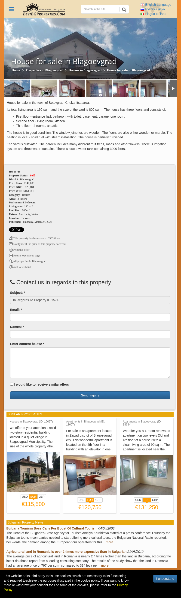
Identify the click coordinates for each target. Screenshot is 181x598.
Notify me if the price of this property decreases (38, 244)
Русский (153, 9)
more (109, 542)
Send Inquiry (90, 395)
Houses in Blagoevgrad (85, 70)
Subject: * (17, 293)
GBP (42, 496)
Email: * (16, 310)
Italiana (153, 14)
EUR (33, 497)
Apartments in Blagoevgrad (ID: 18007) (85, 423)
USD (25, 496)
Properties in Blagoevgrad (44, 70)
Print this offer (19, 249)
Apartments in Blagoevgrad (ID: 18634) (142, 423)
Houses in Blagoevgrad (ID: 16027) (31, 421)
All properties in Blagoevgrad (27, 261)
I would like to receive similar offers (39, 384)
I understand (165, 578)
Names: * (17, 327)
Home (16, 70)
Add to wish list (20, 267)
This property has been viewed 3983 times (34, 238)
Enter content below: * (27, 344)
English (156, 4)
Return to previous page (24, 255)
